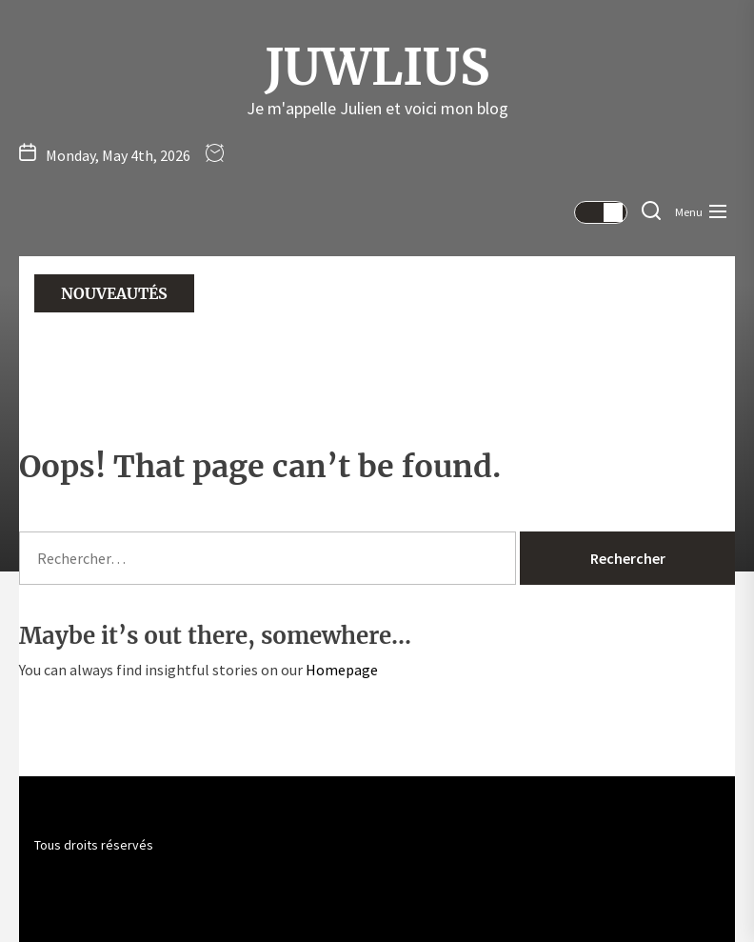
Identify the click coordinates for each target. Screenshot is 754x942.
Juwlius (377, 67)
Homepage (342, 669)
